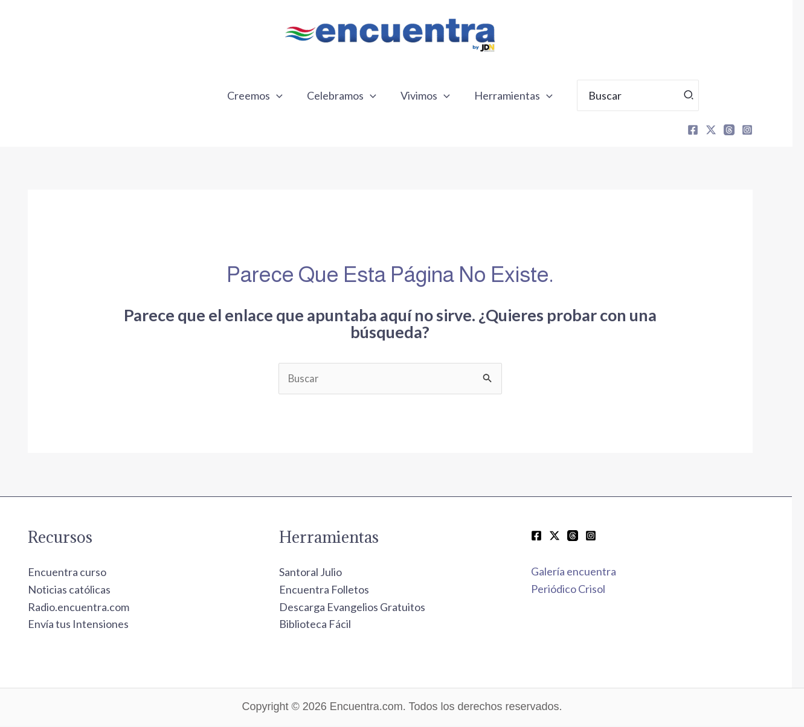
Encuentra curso (79, 573)
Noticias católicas (81, 590)
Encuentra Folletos (336, 590)
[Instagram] (759, 129)
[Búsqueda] (696, 95)
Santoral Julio (322, 573)
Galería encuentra (585, 573)
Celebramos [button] (355, 95)
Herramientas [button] (522, 95)
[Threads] (741, 129)
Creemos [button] (270, 95)
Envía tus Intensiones (90, 625)
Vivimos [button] (436, 95)
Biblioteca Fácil (327, 625)
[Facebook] (704, 129)
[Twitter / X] (566, 536)
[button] (292, 95)
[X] (723, 129)
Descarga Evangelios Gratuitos (364, 608)
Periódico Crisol (580, 590)
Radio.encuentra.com (90, 608)
